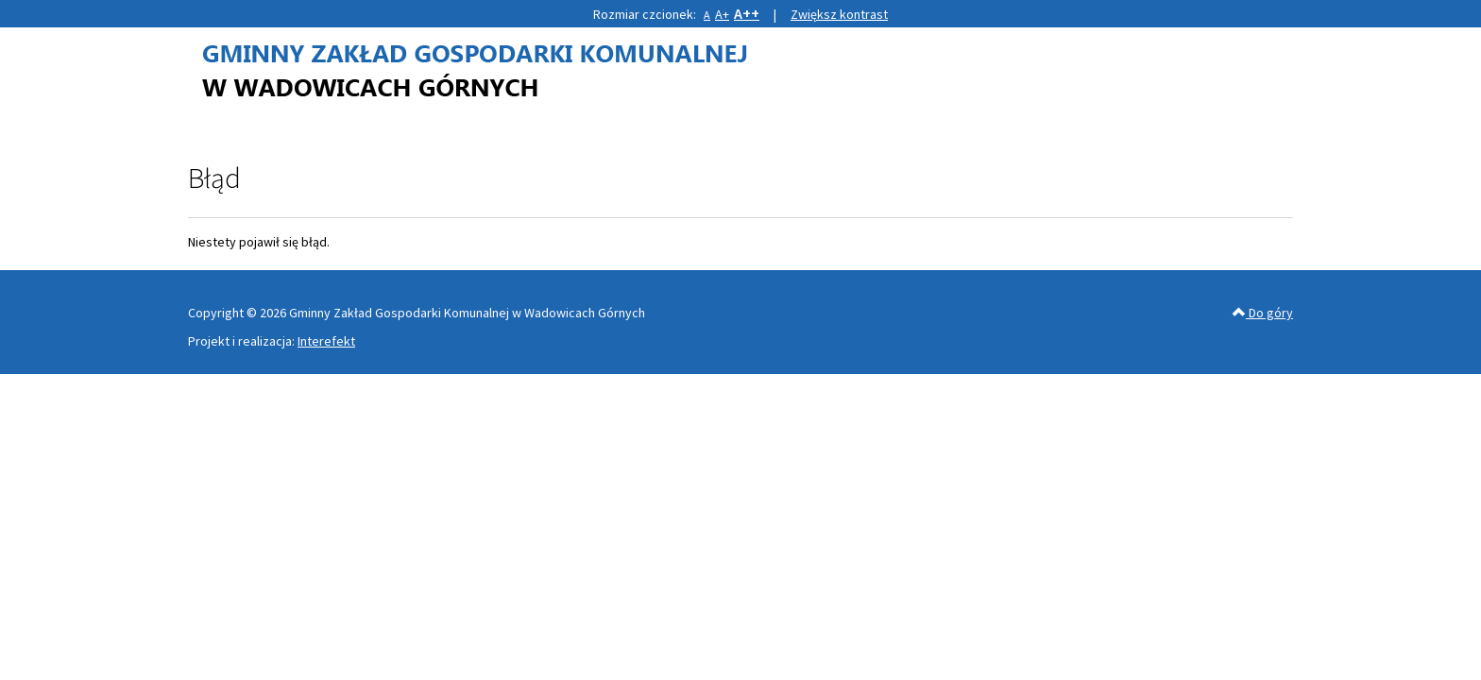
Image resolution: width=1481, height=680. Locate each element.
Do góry (1263, 312)
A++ (746, 13)
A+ (722, 14)
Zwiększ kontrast (839, 14)
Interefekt (326, 340)
